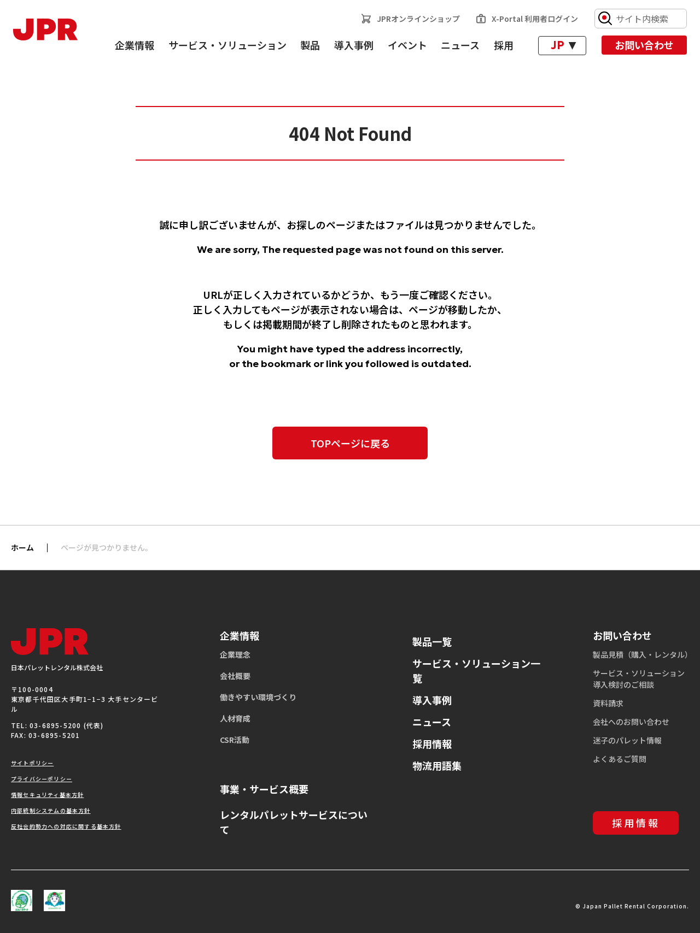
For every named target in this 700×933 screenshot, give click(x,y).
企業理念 (235, 654)
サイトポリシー (32, 763)
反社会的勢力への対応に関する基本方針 (66, 826)
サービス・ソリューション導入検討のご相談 (639, 679)
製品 (310, 45)
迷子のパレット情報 (627, 740)
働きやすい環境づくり (258, 697)
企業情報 (134, 45)
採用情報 (432, 743)
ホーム (22, 547)
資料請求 (608, 703)
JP (557, 45)
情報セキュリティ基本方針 (47, 794)
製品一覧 (432, 641)
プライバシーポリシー (41, 779)
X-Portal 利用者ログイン (535, 18)
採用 (504, 45)
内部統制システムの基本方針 (51, 810)
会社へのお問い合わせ (631, 721)
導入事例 (354, 45)
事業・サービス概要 (264, 789)
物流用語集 (437, 765)
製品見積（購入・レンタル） (642, 654)
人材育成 (235, 718)
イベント (407, 45)
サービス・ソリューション (227, 45)
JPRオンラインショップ (418, 18)
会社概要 (235, 675)
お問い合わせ (644, 45)
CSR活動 (234, 739)
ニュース (460, 45)
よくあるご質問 (619, 758)
